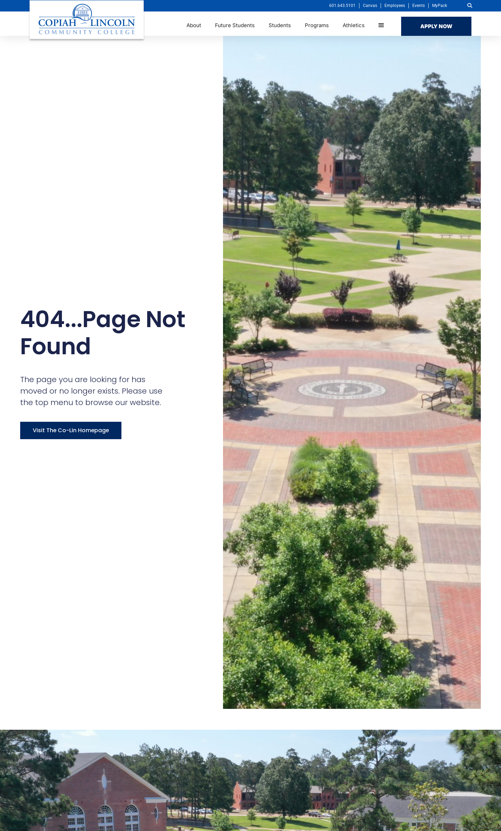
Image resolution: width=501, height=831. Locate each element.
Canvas (370, 5)
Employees (394, 5)
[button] (469, 5)
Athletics (354, 25)
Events (418, 5)
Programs (317, 25)
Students (280, 25)
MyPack (439, 5)
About (193, 25)
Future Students (235, 25)
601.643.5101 (342, 5)
